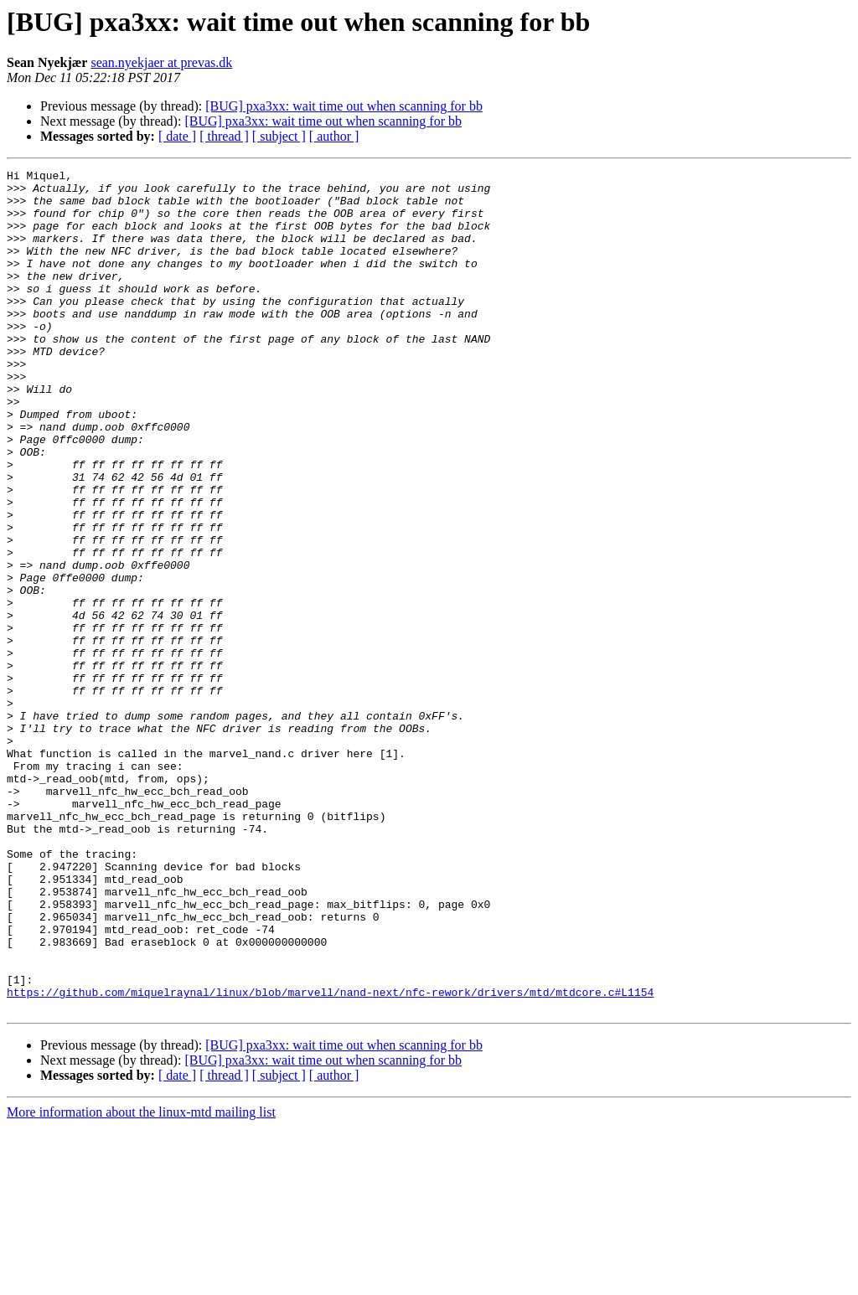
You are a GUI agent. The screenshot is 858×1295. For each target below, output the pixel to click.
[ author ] (334, 136)
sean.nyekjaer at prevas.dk (161, 62)
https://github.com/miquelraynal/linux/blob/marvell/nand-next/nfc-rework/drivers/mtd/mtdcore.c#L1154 (330, 1157)
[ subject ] (279, 136)
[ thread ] (224, 136)
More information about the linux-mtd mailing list (141, 1280)
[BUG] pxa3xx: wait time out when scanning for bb (344, 106)
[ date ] (177, 136)
